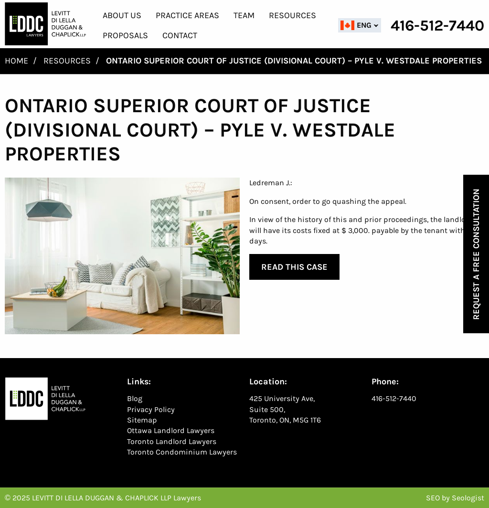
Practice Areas (187, 15)
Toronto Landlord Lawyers (171, 441)
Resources (292, 15)
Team (244, 15)
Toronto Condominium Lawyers (182, 451)
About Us (122, 15)
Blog (134, 398)
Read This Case (294, 267)
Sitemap (142, 419)
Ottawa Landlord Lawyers (170, 430)
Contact (179, 35)
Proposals (125, 35)
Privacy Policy (151, 409)
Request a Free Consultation (476, 254)
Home (16, 60)
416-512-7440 (394, 398)
